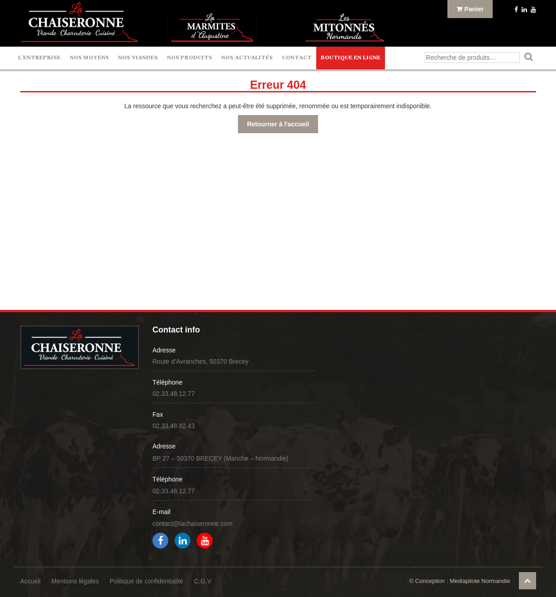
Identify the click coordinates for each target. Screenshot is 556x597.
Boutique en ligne (350, 57)
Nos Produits (189, 57)
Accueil (30, 581)
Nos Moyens (89, 57)
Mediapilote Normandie (480, 581)
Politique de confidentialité (146, 581)
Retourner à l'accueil (278, 124)
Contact (297, 57)
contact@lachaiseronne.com (192, 523)
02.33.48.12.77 (173, 393)
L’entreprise (39, 57)
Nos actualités (247, 57)
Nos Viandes (138, 57)
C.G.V (202, 581)
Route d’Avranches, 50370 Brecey (200, 361)
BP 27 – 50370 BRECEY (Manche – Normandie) (220, 458)
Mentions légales (75, 581)
